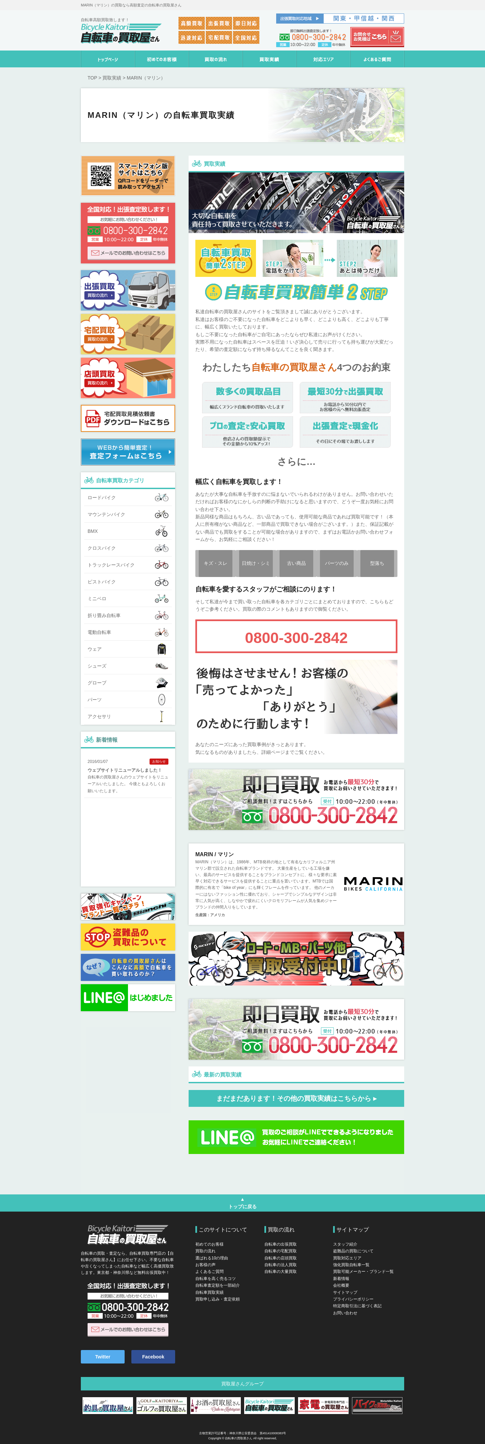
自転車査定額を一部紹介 (217, 1285)
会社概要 (341, 1285)
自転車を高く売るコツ (215, 1278)
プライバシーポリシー (353, 1299)
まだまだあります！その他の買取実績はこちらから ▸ (296, 1098)
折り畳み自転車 (128, 615)
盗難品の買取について (353, 1251)
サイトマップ (345, 1292)
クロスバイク (128, 548)
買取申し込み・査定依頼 (217, 1299)
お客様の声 (205, 1264)
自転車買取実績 (209, 1292)
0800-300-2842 (296, 637)
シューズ (128, 666)
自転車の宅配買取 (280, 1251)
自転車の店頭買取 (280, 1258)
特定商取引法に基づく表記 (357, 1306)
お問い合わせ (345, 1313)
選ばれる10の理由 (211, 1258)
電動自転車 (128, 632)
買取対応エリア (347, 1258)
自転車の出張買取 (280, 1244)
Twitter (102, 1356)
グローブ (128, 682)
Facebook (153, 1356)
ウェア (128, 649)
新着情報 (107, 740)
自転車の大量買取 (280, 1271)
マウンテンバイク (128, 514)
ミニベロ (128, 598)
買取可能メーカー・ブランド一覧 (363, 1271)
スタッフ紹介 (345, 1244)
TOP (92, 78)
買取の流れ (205, 1251)
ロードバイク (128, 497)
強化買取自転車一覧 (351, 1264)
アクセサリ (128, 716)
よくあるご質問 (209, 1271)
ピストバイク (128, 581)
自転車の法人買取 (280, 1264)
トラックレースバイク (128, 565)
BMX (128, 531)
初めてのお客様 (209, 1244)
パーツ (128, 699)
